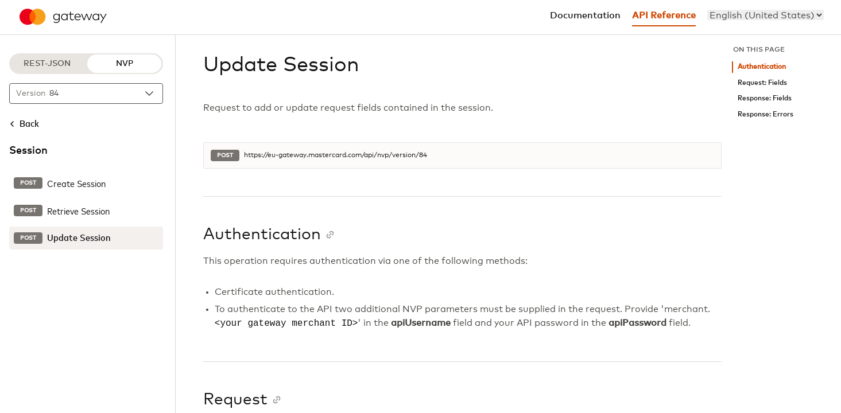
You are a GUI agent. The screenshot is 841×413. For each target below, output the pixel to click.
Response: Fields (765, 98)
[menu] (765, 15)
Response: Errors (765, 114)
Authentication (762, 67)
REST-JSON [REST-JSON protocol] (47, 64)
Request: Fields (762, 83)
